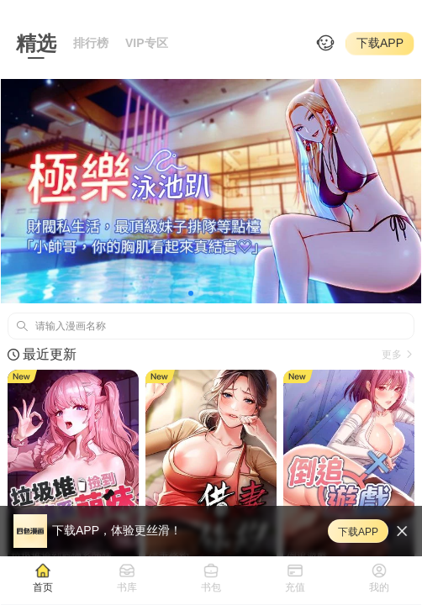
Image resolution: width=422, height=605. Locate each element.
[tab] (43, 577)
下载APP (380, 43)
